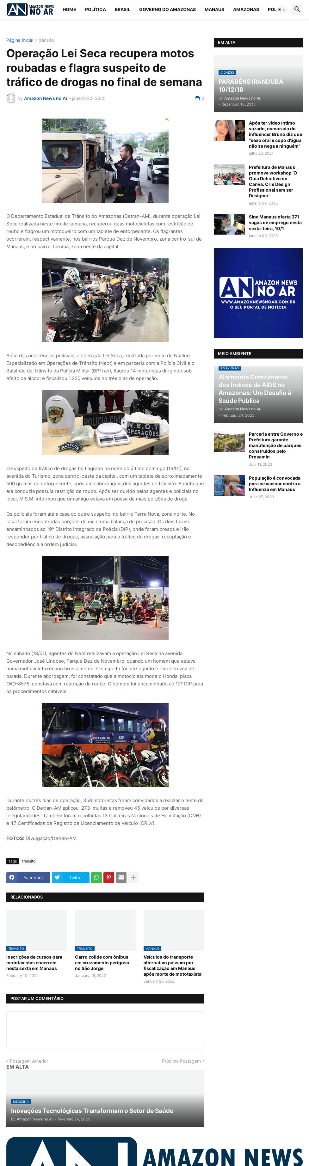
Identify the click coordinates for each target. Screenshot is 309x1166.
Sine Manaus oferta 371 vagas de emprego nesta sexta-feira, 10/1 (275, 222)
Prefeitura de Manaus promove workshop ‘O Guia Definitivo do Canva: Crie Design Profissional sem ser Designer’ (273, 181)
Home (69, 9)
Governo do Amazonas (167, 9)
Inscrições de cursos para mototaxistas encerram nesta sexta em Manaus (34, 962)
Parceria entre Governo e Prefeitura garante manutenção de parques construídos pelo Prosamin (276, 445)
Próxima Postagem (181, 1061)
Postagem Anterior (29, 1061)
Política (95, 9)
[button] (281, 9)
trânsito (46, 40)
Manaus (214, 9)
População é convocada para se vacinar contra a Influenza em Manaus (274, 483)
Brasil (122, 9)
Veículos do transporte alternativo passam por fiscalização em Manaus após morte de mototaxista (172, 965)
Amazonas (246, 9)
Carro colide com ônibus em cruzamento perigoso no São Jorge (102, 962)
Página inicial (19, 40)
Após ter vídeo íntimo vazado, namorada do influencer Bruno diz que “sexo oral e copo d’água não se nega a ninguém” (275, 134)
